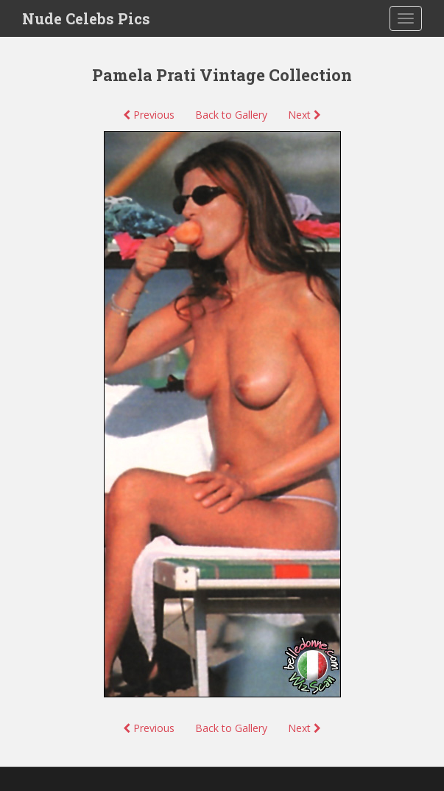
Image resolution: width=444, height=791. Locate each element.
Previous (149, 115)
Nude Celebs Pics (86, 18)
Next (304, 115)
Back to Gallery (231, 115)
